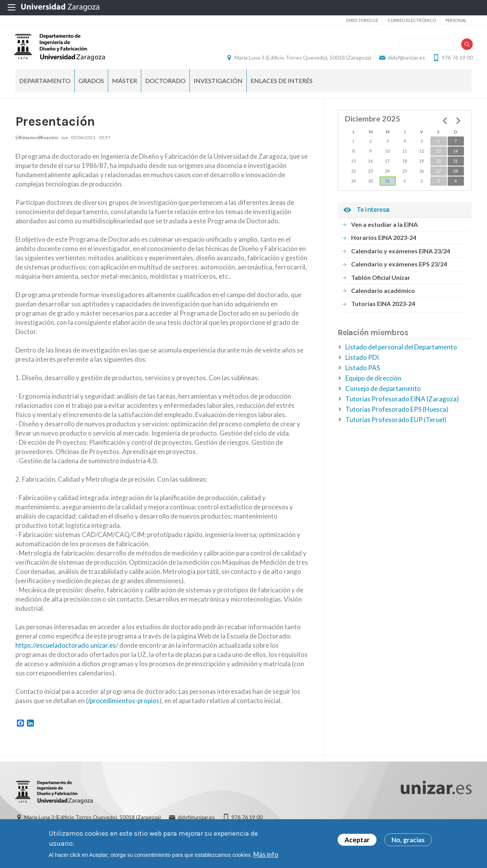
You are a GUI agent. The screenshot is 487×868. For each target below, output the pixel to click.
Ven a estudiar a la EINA (384, 228)
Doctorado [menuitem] (165, 84)
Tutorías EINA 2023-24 (383, 307)
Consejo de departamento (383, 393)
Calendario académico (383, 294)
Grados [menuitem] (91, 84)
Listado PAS (362, 372)
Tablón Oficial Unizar (380, 281)
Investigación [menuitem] (218, 84)
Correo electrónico (412, 20)
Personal (456, 20)
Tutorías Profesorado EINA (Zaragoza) (402, 403)
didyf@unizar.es (405, 60)
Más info (265, 854)
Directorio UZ (362, 20)
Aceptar (357, 840)
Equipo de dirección (373, 382)
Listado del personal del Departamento (401, 351)
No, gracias (408, 840)
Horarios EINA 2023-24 (383, 241)
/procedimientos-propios (123, 705)
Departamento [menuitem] (44, 84)
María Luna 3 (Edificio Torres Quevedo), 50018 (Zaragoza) (301, 60)
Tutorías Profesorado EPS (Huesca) (397, 413)
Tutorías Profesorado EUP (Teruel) (396, 424)
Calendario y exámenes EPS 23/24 (399, 268)
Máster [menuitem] (124, 84)
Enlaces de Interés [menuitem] (282, 84)
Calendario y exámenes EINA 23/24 (400, 255)
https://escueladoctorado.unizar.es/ (66, 649)
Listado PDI (362, 362)
